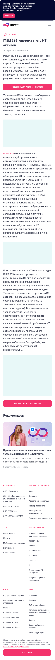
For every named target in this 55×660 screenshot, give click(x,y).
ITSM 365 (8, 153)
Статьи (12, 34)
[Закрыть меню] (49, 25)
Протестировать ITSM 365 (27, 403)
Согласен (27, 652)
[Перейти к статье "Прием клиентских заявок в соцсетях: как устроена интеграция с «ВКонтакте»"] (27, 442)
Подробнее (9, 16)
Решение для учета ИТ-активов (28, 87)
